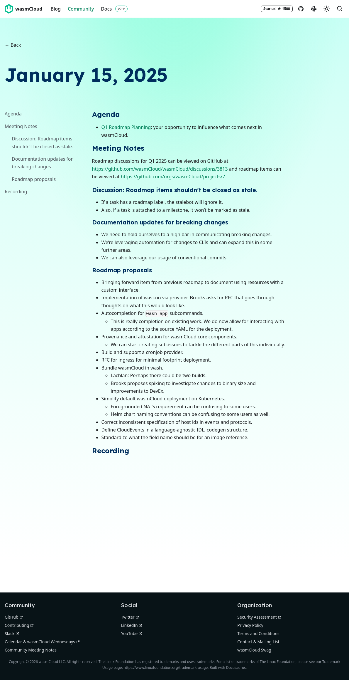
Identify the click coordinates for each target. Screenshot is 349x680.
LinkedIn (131, 625)
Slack (12, 633)
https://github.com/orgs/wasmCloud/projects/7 (173, 176)
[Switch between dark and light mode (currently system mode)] (326, 9)
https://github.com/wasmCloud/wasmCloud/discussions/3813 (160, 169)
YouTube (131, 633)
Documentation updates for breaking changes (42, 163)
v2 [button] (119, 8)
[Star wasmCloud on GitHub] (277, 9)
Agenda (13, 113)
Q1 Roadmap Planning (126, 127)
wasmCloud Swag (254, 650)
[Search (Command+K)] (339, 9)
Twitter (130, 617)
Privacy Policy (250, 625)
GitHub (14, 617)
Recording (16, 191)
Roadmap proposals (34, 179)
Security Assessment (259, 617)
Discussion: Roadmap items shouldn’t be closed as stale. (42, 142)
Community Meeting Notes (31, 650)
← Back (13, 45)
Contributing (19, 625)
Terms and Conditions (258, 633)
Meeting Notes (21, 126)
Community (81, 9)
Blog (55, 9)
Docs (106, 9)
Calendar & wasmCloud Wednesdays (42, 641)
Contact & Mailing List (258, 641)
